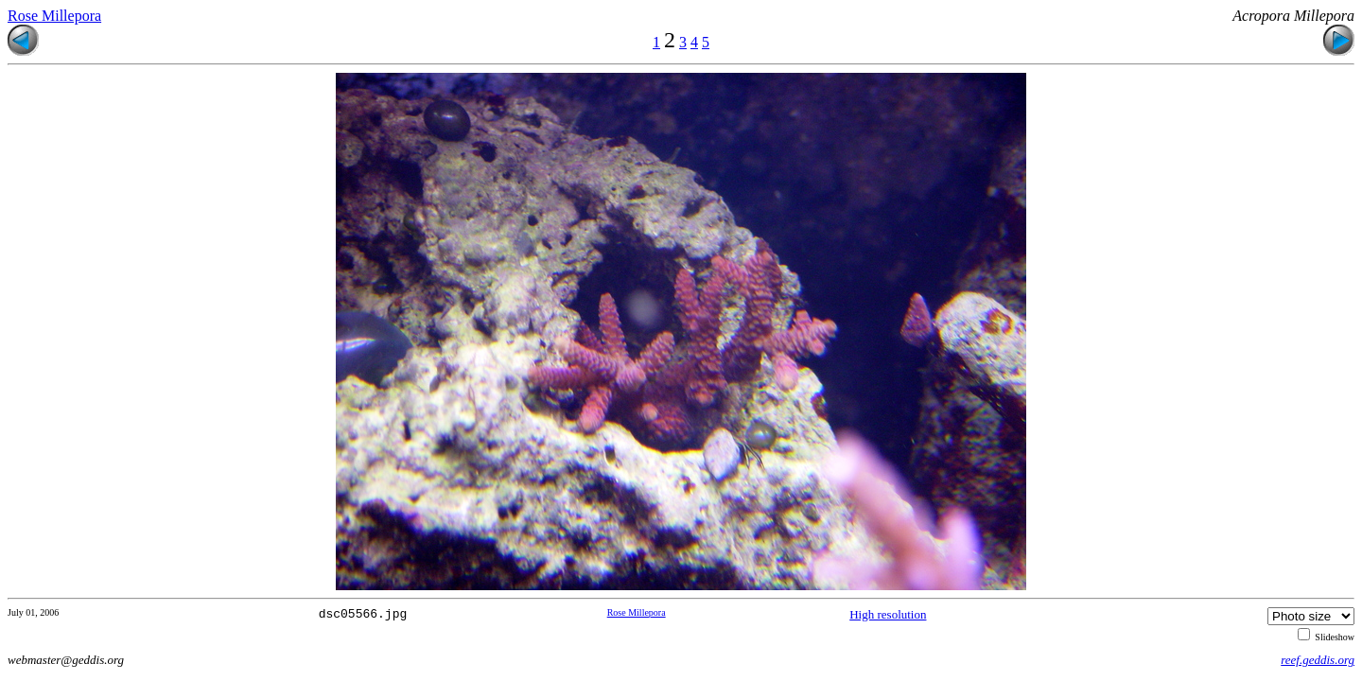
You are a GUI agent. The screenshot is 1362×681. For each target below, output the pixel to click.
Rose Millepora (54, 16)
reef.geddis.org (1317, 660)
